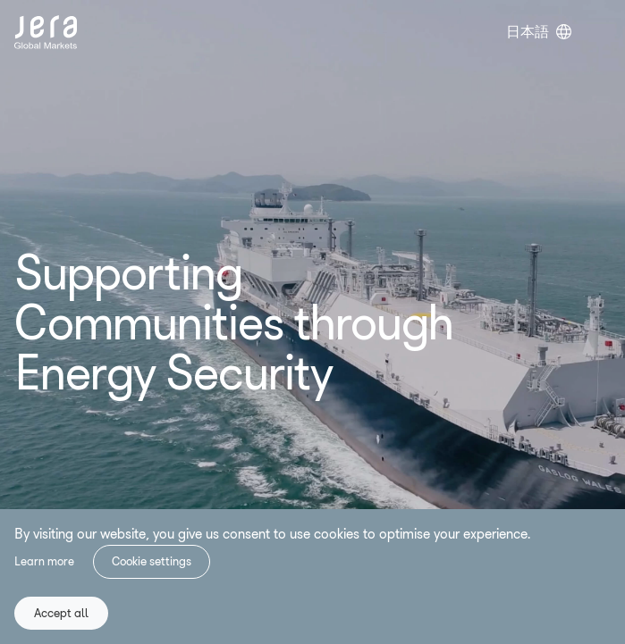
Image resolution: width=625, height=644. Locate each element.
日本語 (527, 31)
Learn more (44, 561)
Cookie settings (151, 561)
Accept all (61, 613)
